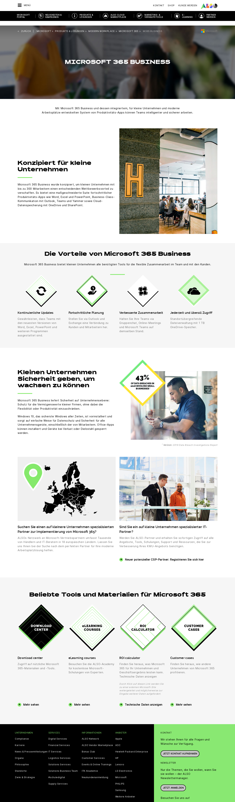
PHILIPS (119, 779)
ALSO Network (90, 734)
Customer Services (93, 753)
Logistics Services (59, 753)
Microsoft (121, 773)
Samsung (120, 785)
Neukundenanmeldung (95, 773)
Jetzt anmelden (173, 782)
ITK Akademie (90, 766)
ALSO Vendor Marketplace (97, 740)
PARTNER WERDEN (211, 16)
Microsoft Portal (23, 16)
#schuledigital (56, 773)
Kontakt (158, 5)
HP (117, 753)
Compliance (22, 734)
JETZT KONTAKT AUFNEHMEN (180, 748)
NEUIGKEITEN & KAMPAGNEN (53, 16)
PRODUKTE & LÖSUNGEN (86, 16)
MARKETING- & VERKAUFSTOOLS (153, 16)
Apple (118, 734)
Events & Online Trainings (97, 760)
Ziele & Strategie (25, 773)
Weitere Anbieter (125, 792)
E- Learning (187, 16)
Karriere (20, 740)
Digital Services (57, 734)
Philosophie (22, 760)
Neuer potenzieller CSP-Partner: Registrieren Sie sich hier (164, 555)
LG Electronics (123, 766)
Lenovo (119, 760)
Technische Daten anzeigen (143, 700)
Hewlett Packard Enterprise (131, 747)
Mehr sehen (31, 700)
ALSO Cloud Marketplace (118, 16)
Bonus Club (88, 747)
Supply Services (58, 779)
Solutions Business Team (63, 766)
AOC (118, 740)
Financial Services (59, 740)
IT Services (55, 747)
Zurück (26, 26)
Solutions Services (59, 760)
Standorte (21, 766)
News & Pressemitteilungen (31, 747)
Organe (19, 753)
